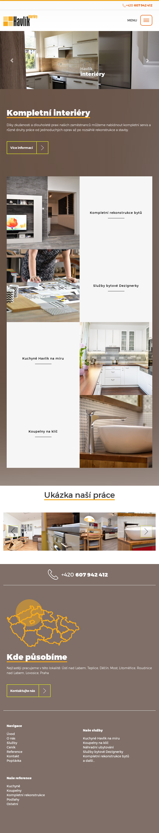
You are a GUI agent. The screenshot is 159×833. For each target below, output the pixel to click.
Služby (12, 743)
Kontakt (13, 756)
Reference (14, 752)
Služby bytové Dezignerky (103, 752)
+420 (139, 5)
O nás (11, 738)
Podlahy (13, 799)
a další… (89, 760)
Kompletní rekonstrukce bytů (106, 756)
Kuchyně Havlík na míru (101, 738)
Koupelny (14, 790)
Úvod (11, 734)
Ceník (11, 747)
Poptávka (14, 760)
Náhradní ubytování (98, 747)
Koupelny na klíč (96, 743)
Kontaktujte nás (22, 691)
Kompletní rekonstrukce (26, 795)
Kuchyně (13, 786)
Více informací (21, 148)
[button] (12, 60)
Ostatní (12, 804)
